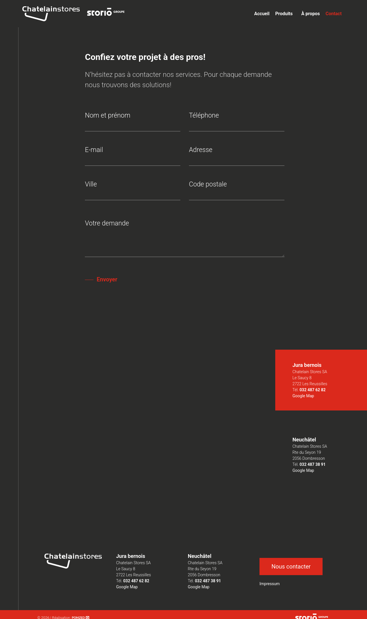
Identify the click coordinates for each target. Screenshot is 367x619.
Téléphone (236, 121)
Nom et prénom (132, 121)
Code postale (236, 189)
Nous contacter (291, 566)
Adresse (236, 155)
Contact (333, 13)
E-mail (132, 155)
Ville (132, 189)
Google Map (303, 396)
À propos (310, 13)
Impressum (269, 583)
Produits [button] (284, 13)
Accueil (262, 13)
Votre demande (184, 239)
